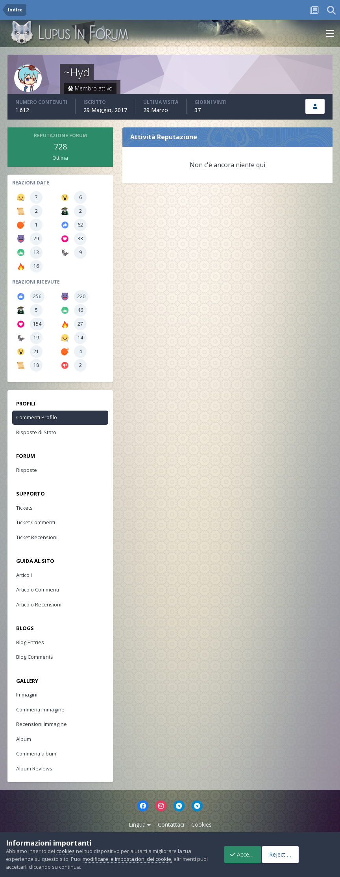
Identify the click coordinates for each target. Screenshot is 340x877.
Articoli (24, 575)
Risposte (26, 470)
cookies (65, 851)
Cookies (201, 824)
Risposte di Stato (36, 432)
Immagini (26, 694)
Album (23, 739)
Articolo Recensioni (38, 604)
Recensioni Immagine (41, 724)
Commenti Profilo (36, 417)
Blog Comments (34, 656)
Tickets (24, 507)
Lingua (140, 824)
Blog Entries (30, 642)
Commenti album (36, 753)
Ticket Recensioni (36, 537)
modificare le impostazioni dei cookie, (127, 858)
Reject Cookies (306, 854)
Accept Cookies (245, 854)
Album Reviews (34, 768)
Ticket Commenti (35, 522)
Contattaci (171, 824)
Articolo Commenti (37, 589)
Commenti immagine (40, 709)
